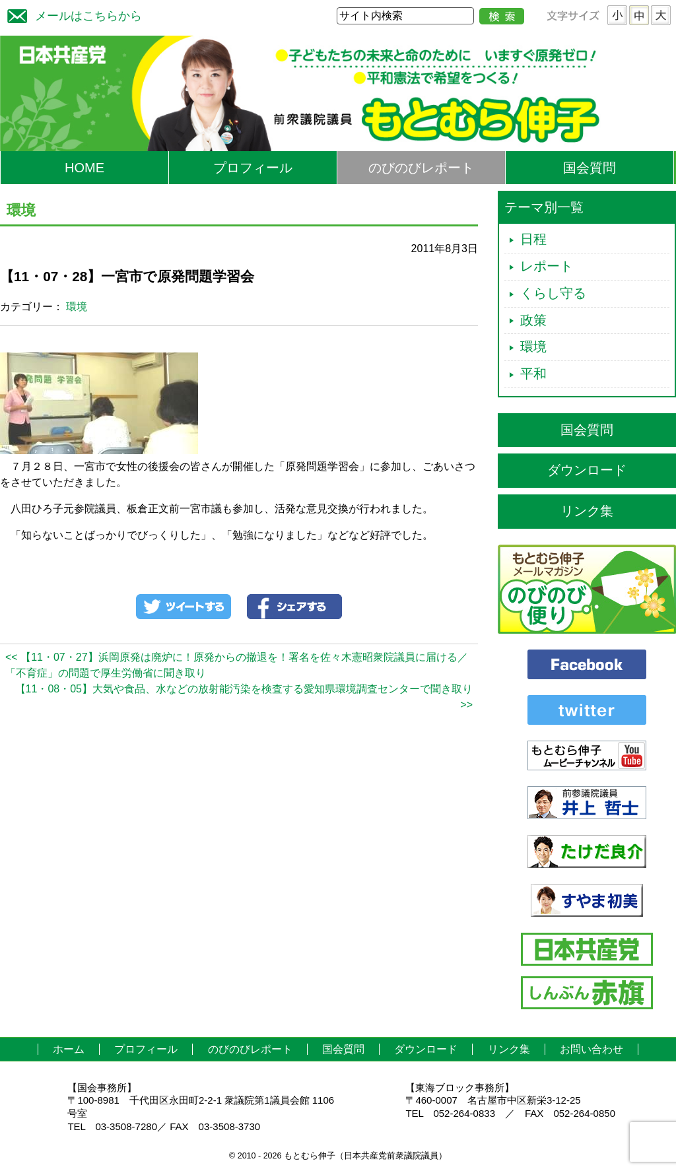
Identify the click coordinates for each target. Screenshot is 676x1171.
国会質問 (589, 167)
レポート (546, 266)
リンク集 (586, 511)
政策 (533, 320)
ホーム (68, 1049)
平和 (533, 373)
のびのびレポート (421, 167)
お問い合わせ (591, 1049)
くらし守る (553, 293)
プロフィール (252, 167)
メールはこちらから (71, 14)
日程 (533, 239)
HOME (84, 167)
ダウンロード (586, 470)
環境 (76, 306)
